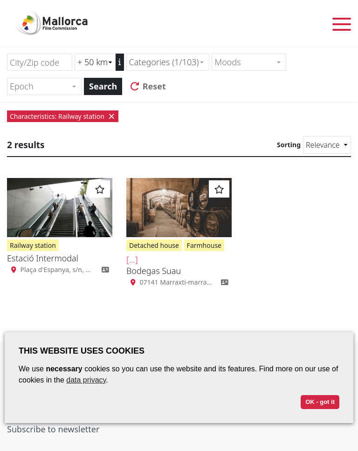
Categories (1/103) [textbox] (164, 62)
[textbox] (244, 62)
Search (103, 86)
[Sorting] (327, 145)
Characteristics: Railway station (63, 116)
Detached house (154, 245)
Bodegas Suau (153, 270)
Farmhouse (204, 245)
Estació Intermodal (42, 258)
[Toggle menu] (341, 26)
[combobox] (168, 62)
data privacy (86, 380)
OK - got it (320, 401)
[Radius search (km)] (95, 62)
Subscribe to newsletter (53, 429)
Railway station (33, 245)
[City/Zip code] (39, 62)
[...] (132, 259)
